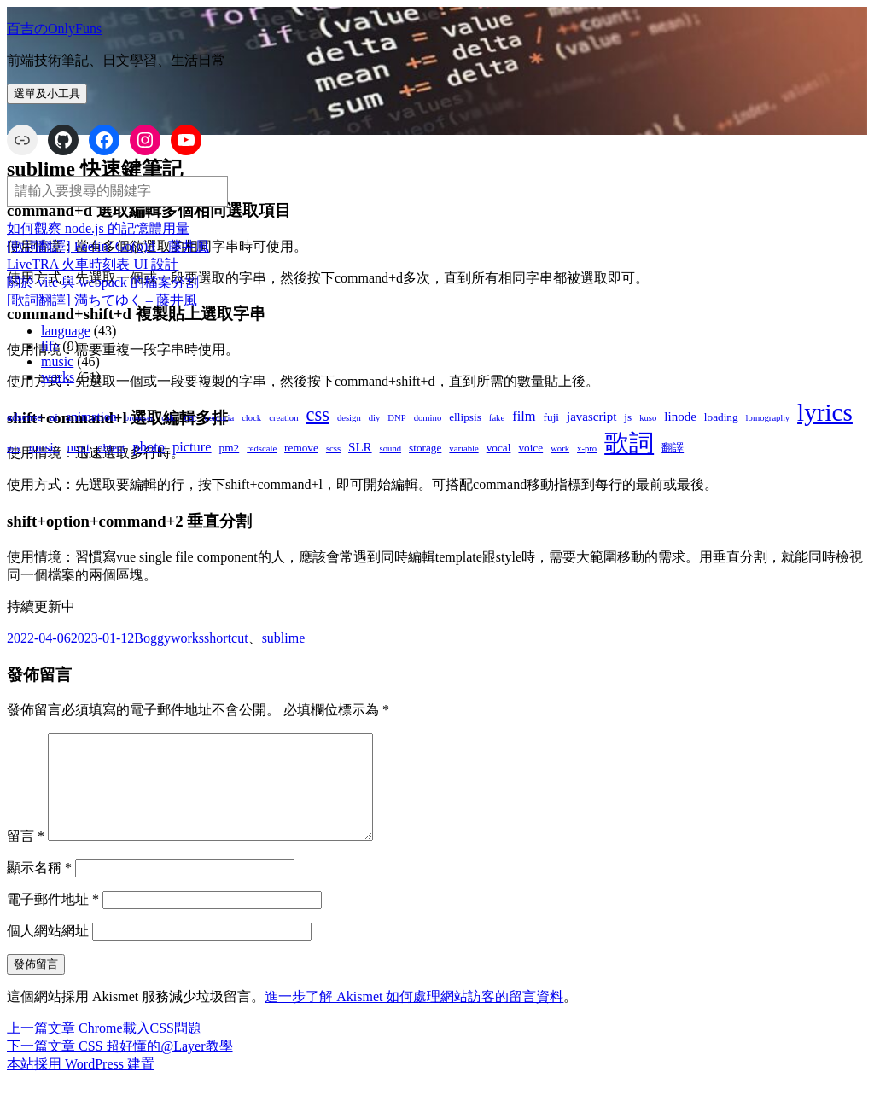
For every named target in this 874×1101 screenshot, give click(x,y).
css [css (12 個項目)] (317, 414)
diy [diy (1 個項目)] (375, 417)
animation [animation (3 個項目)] (91, 416)
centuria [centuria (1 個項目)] (219, 417)
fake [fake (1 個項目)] (496, 417)
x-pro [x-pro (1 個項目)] (587, 448)
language (65, 330)
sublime (284, 638)
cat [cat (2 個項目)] (190, 417)
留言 (25, 856)
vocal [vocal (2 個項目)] (499, 447)
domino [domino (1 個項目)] (428, 417)
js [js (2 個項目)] (628, 417)
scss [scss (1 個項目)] (333, 448)
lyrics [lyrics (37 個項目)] (825, 412)
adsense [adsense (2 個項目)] (24, 417)
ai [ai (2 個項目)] (54, 417)
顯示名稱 (39, 888)
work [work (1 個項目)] (560, 448)
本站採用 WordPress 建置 (80, 1084)
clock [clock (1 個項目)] (251, 417)
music (57, 361)
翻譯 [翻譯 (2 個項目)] (672, 447)
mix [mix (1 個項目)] (14, 448)
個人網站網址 (48, 951)
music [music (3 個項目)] (44, 447)
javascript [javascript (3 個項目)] (591, 416)
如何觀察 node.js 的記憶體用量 (98, 228)
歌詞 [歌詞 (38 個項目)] (629, 443)
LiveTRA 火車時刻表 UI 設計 (92, 264)
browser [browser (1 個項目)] (139, 417)
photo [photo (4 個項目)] (149, 447)
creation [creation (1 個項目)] (283, 417)
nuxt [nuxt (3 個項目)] (78, 447)
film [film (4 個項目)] (523, 416)
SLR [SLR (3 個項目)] (360, 447)
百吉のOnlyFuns (54, 28)
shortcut (226, 638)
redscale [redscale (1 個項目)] (262, 448)
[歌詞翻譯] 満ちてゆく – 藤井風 (102, 300)
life (50, 346)
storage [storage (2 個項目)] (425, 447)
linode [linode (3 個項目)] (680, 416)
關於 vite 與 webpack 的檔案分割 (103, 282)
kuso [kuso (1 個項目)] (647, 417)
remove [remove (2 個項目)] (301, 447)
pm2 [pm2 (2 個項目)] (229, 447)
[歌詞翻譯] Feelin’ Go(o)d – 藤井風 (108, 246)
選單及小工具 (47, 93)
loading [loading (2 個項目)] (721, 417)
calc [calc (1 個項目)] (168, 417)
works (57, 377)
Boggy (152, 638)
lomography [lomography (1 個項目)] (768, 417)
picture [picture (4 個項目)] (192, 447)
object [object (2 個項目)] (111, 447)
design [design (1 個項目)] (349, 417)
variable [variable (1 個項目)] (463, 448)
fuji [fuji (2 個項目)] (551, 417)
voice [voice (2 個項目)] (530, 447)
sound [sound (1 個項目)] (390, 448)
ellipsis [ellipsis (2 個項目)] (465, 417)
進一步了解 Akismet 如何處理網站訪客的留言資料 (414, 1017)
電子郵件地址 (53, 919)
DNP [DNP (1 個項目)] (396, 417)
